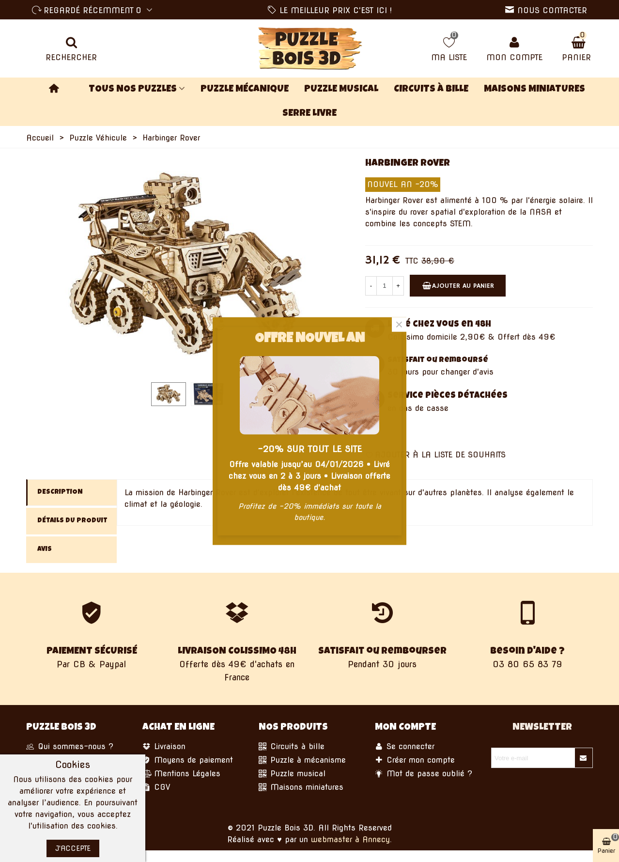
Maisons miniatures (534, 89)
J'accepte (73, 848)
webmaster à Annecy (350, 839)
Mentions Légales (181, 774)
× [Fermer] (399, 324)
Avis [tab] (44, 549)
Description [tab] (60, 492)
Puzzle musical (292, 774)
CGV (156, 787)
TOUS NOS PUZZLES (133, 89)
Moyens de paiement (187, 760)
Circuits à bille (431, 89)
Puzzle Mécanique (245, 89)
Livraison (164, 746)
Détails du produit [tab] (72, 520)
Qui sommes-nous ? (69, 746)
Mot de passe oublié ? (423, 774)
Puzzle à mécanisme (302, 760)
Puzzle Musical (341, 89)
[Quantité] (384, 286)
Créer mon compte (415, 760)
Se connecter (404, 746)
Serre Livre (309, 114)
